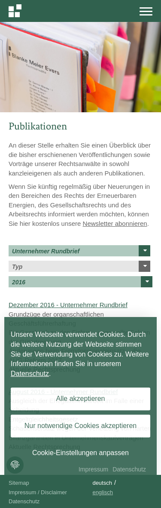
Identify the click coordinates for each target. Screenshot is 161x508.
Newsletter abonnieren (115, 223)
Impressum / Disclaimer (38, 492)
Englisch (102, 492)
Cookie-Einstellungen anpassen (80, 452)
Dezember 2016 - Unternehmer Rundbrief (68, 304)
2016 (82, 281)
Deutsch (102, 483)
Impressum (93, 469)
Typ (81, 266)
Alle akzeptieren (80, 398)
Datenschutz (24, 501)
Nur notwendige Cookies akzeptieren (80, 425)
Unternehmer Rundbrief (81, 250)
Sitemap (19, 483)
